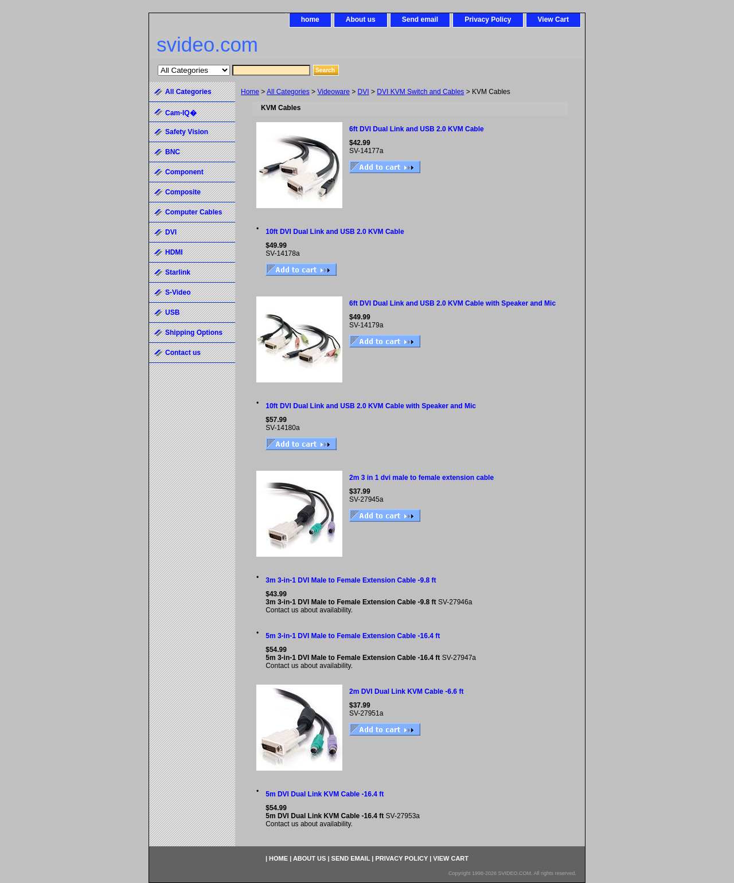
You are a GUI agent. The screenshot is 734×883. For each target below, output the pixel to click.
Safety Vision (186, 132)
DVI (363, 92)
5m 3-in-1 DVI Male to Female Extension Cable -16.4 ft (353, 636)
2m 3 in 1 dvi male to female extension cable (421, 478)
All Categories (288, 92)
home (310, 19)
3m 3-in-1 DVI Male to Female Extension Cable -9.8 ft (351, 580)
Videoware (333, 92)
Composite (183, 192)
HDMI (174, 252)
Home (250, 92)
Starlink (177, 272)
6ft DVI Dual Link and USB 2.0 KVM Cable (416, 129)
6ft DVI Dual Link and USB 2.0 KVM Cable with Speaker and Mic (452, 303)
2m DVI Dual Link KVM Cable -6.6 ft (406, 691)
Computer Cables (193, 212)
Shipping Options (193, 333)
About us (361, 19)
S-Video (177, 292)
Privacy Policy (487, 19)
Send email (420, 19)
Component (184, 172)
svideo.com (207, 44)
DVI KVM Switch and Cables (420, 92)
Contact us (183, 353)
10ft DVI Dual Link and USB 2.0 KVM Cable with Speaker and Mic (371, 406)
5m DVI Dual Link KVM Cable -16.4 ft (325, 794)
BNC (172, 152)
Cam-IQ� (181, 113)
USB (172, 312)
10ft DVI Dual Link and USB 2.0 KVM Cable (335, 232)
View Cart (553, 19)
